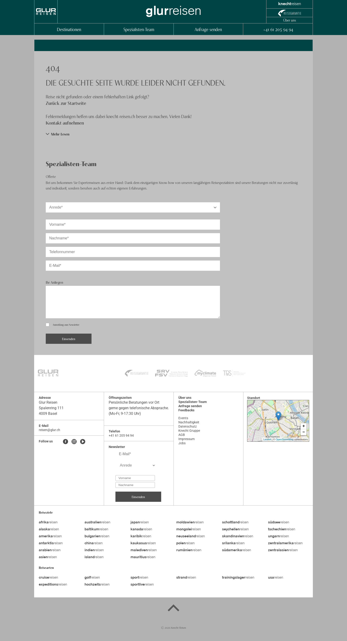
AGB (181, 435)
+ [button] (303, 426)
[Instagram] (74, 442)
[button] (173, 134)
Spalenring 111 (51, 408)
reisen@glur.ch (49, 430)
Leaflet (267, 439)
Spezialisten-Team (138, 29)
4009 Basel (48, 413)
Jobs (182, 443)
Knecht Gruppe (189, 430)
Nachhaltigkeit (188, 422)
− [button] (303, 432)
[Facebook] (65, 442)
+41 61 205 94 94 (278, 29)
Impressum (186, 439)
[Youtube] (82, 442)
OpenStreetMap (285, 439)
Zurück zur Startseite (66, 103)
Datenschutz (187, 426)
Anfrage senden (208, 29)
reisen (48, 522)
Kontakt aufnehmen (65, 122)
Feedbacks (186, 410)
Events (183, 418)
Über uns (289, 20)
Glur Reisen (48, 402)
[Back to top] (173, 608)
